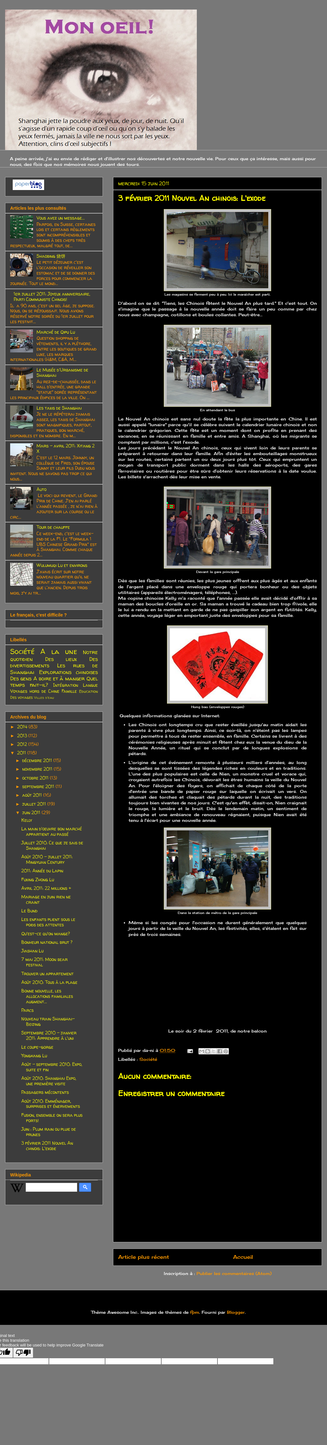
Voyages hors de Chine (34, 691)
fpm (194, 1312)
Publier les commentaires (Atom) (234, 1273)
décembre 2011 (37, 760)
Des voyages (21, 697)
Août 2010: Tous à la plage (49, 982)
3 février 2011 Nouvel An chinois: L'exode (47, 1145)
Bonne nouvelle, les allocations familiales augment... (47, 996)
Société (148, 1059)
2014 (23, 727)
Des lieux (61, 659)
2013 (22, 736)
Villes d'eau (44, 697)
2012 (22, 744)
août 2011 (32, 795)
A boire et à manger (59, 678)
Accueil (243, 1257)
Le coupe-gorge (37, 1047)
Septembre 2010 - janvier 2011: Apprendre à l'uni (49, 1035)
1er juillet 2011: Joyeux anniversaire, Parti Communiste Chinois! (52, 296)
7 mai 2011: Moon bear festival (44, 962)
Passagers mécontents (45, 1092)
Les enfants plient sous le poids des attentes (48, 922)
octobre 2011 (36, 778)
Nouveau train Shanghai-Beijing (48, 1021)
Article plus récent (143, 1257)
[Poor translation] (23, 1352)
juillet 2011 (34, 804)
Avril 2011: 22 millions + (46, 888)
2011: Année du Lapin (42, 871)
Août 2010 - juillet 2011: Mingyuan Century (47, 859)
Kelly (26, 820)
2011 (22, 753)
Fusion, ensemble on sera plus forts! (52, 1117)
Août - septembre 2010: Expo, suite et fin (51, 1067)
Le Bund (29, 911)
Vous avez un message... (61, 218)
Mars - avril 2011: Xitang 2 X (66, 448)
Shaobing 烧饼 (51, 256)
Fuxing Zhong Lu (37, 879)
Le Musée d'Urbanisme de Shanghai (62, 372)
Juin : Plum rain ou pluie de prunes (48, 1131)
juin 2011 (32, 812)
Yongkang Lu (34, 1056)
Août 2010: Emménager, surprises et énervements (50, 1103)
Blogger (236, 1312)
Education (88, 691)
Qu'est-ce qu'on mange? (45, 933)
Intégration (65, 685)
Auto (41, 489)
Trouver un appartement (47, 974)
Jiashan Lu (32, 951)
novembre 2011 (38, 769)
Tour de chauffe (53, 527)
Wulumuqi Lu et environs (62, 565)
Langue (90, 685)
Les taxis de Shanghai (59, 408)
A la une (58, 651)
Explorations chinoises (68, 672)
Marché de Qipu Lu (56, 332)
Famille (69, 691)
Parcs (27, 1010)
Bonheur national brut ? (46, 942)
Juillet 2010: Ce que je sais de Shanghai (52, 845)
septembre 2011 (39, 786)
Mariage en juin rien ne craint (46, 899)
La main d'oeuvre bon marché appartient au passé (51, 831)
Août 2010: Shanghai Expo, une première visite (48, 1081)
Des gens (20, 678)
